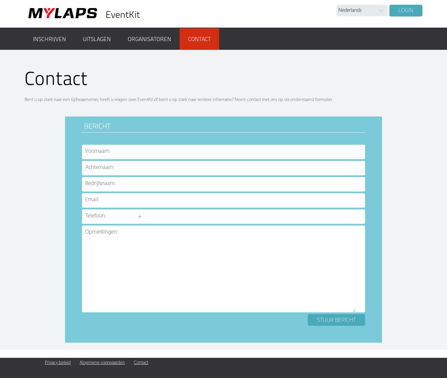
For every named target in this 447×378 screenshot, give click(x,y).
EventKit (123, 14)
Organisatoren (149, 39)
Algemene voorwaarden (102, 362)
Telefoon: (95, 216)
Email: (92, 200)
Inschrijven (49, 39)
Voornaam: (97, 151)
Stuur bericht (336, 319)
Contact (199, 39)
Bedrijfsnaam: (100, 183)
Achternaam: (99, 167)
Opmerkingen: (101, 232)
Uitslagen (97, 39)
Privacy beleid (58, 362)
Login (405, 10)
